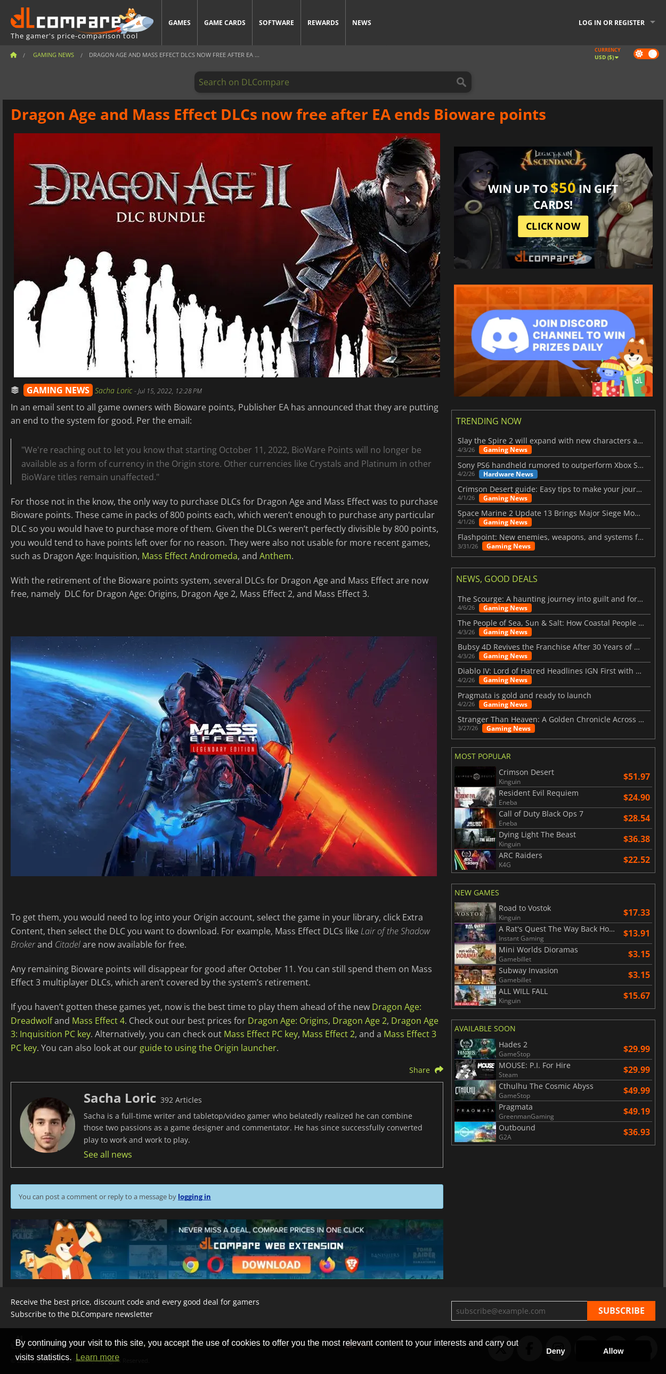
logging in (194, 1196)
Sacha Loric (114, 390)
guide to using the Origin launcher (208, 1048)
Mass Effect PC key (261, 1034)
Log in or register (612, 22)
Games (179, 22)
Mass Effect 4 (98, 1021)
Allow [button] (613, 1351)
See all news (108, 1154)
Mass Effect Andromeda (190, 556)
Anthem (275, 556)
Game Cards (225, 22)
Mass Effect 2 (328, 1034)
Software (276, 22)
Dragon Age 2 (359, 1021)
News (361, 22)
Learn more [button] (97, 1357)
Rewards (323, 22)
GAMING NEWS (58, 390)
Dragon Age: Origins (288, 1021)
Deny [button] (555, 1351)
